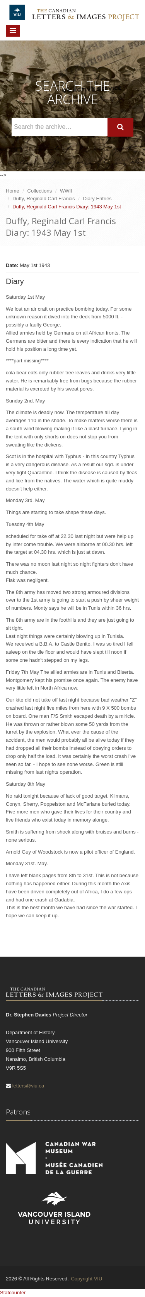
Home (12, 191)
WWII (66, 191)
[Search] (120, 127)
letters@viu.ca (28, 1086)
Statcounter (13, 1292)
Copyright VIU (86, 1279)
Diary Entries (97, 198)
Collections (39, 191)
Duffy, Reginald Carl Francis (43, 198)
